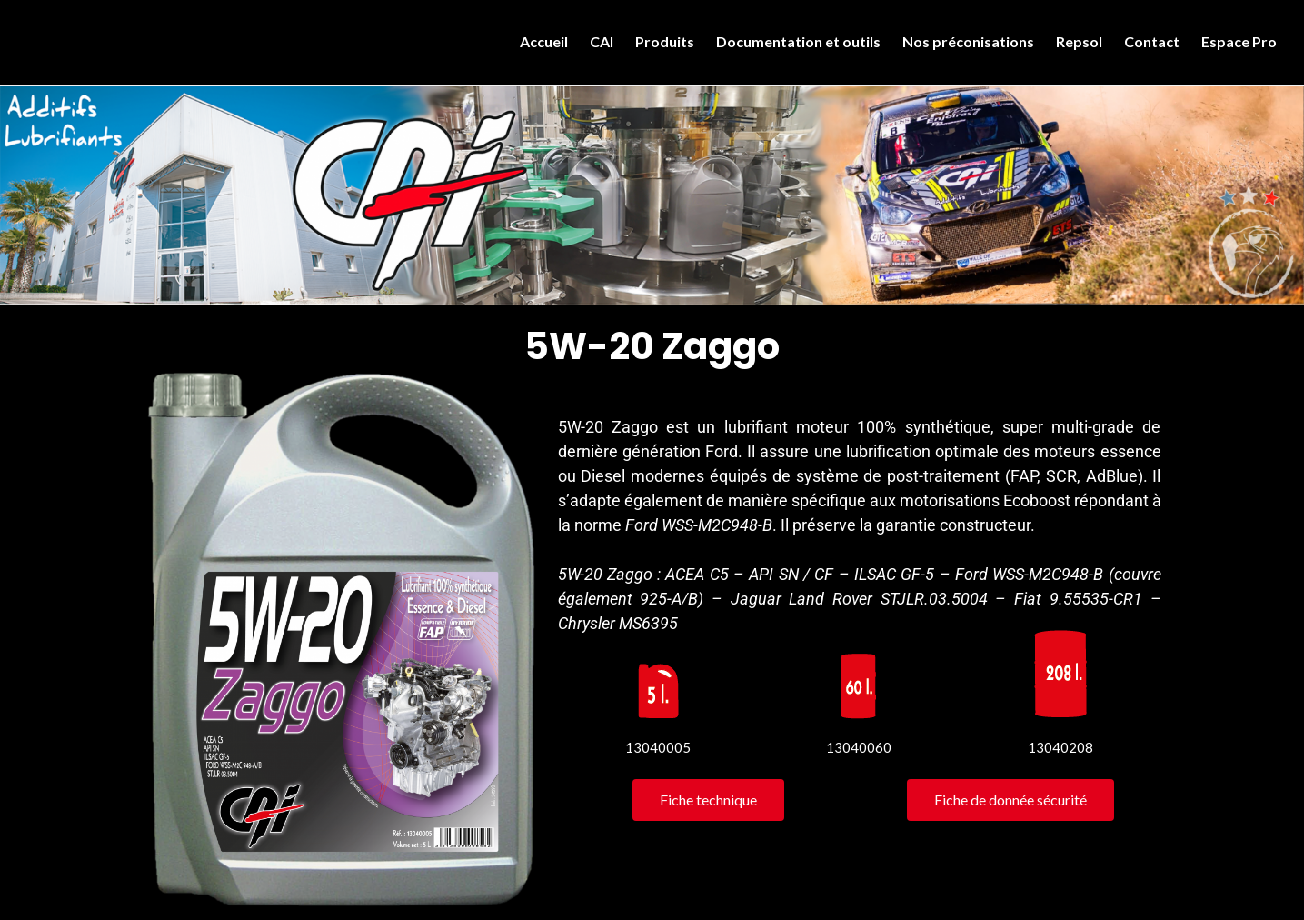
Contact (1152, 41)
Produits (664, 41)
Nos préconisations (968, 41)
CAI (601, 41)
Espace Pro (1239, 41)
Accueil (544, 41)
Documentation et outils (798, 41)
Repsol (1079, 41)
